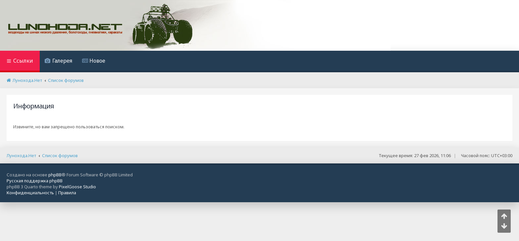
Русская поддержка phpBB (35, 181)
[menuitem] (58, 61)
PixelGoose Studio (77, 187)
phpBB (55, 175)
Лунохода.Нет (21, 155)
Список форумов (60, 155)
